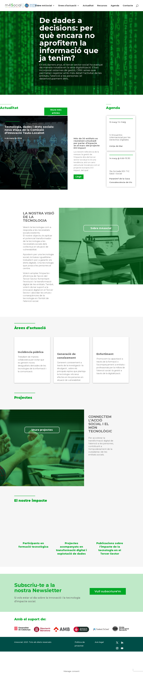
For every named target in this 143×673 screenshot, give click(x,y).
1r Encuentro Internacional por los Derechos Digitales (119, 137)
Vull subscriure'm (108, 591)
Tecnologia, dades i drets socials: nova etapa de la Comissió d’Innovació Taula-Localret (29, 130)
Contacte (128, 6)
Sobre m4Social (43, 6)
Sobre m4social (100, 228)
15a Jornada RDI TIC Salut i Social (119, 172)
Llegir (79, 176)
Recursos (102, 6)
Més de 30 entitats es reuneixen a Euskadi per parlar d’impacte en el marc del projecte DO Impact (87, 143)
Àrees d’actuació (67, 6)
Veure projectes (42, 429)
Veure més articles (55, 111)
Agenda (115, 6)
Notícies (26, 138)
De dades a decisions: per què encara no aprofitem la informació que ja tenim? (68, 39)
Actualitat (88, 6)
